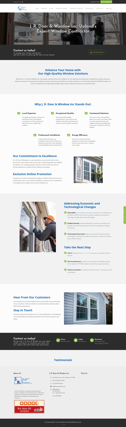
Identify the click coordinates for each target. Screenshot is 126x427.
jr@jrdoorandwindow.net (59, 386)
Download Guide (97, 52)
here (99, 270)
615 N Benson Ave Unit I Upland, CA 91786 (64, 377)
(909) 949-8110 (59, 383)
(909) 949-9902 (96, 2)
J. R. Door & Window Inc (61, 422)
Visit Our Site (81, 341)
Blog (69, 422)
